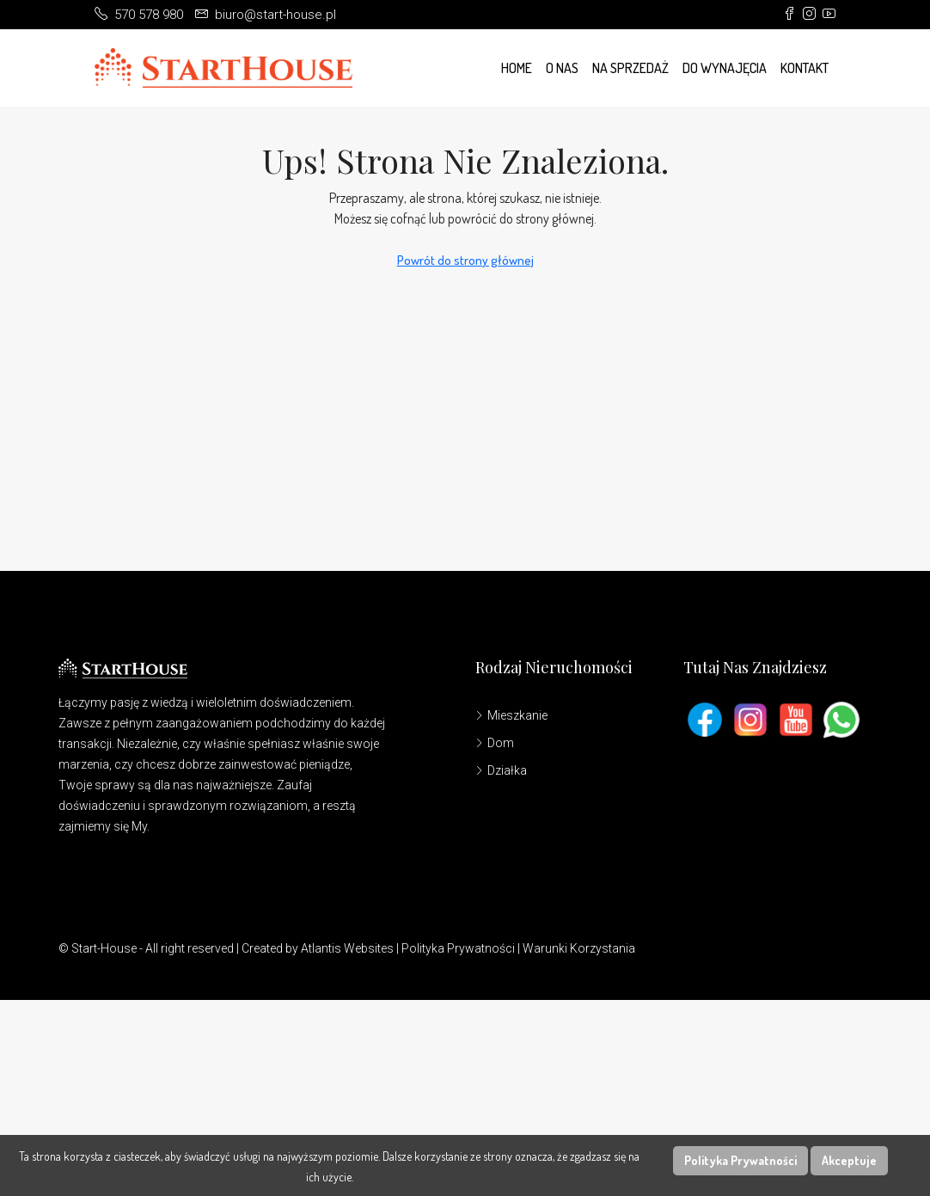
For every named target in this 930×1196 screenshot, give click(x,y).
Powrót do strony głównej (465, 260)
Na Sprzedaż (630, 68)
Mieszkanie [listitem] (511, 715)
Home (516, 68)
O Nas (562, 68)
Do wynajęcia (724, 68)
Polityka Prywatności (458, 948)
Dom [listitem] (494, 743)
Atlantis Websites (347, 948)
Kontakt (804, 68)
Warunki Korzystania (579, 948)
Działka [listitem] (501, 770)
